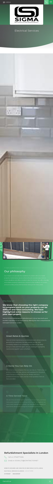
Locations (29, 471)
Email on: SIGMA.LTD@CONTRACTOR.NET (21, 460)
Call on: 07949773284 (14, 457)
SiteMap (7, 473)
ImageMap (16, 473)
